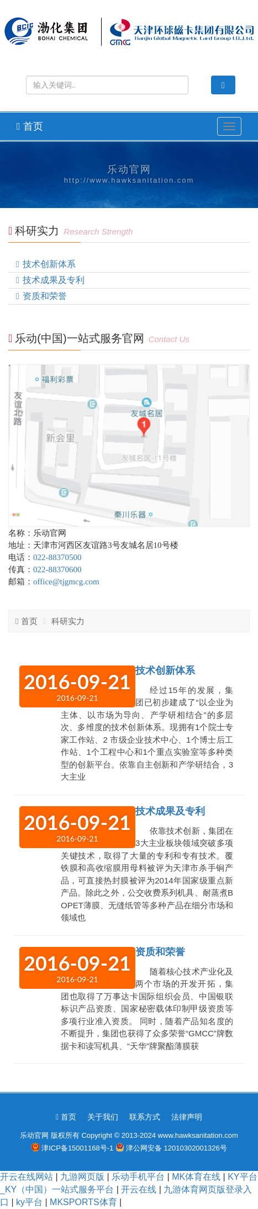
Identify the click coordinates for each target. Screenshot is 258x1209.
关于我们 (102, 1116)
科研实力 (68, 621)
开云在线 (138, 1189)
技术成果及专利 (54, 280)
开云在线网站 (26, 1176)
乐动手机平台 (138, 1176)
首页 (30, 126)
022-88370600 (57, 569)
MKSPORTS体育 (83, 1202)
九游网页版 (82, 1176)
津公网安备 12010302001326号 (176, 1148)
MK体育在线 (196, 1176)
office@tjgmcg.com (66, 581)
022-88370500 (57, 557)
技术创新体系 (49, 264)
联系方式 (144, 1116)
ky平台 (29, 1202)
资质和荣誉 (45, 296)
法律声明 (186, 1116)
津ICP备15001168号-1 (77, 1148)
